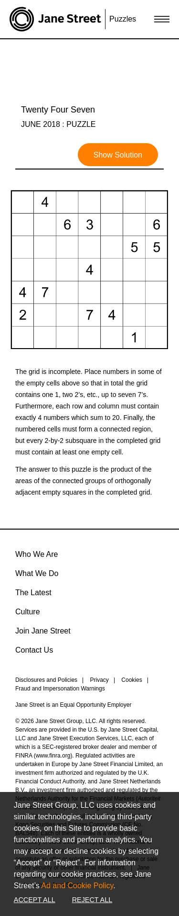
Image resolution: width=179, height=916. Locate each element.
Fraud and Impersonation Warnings (60, 688)
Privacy (99, 680)
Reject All (92, 900)
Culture (27, 612)
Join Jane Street (43, 631)
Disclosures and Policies (46, 680)
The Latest (33, 592)
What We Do (36, 573)
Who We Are (36, 554)
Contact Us (34, 650)
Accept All (34, 900)
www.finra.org (53, 755)
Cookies (131, 680)
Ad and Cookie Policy (77, 886)
